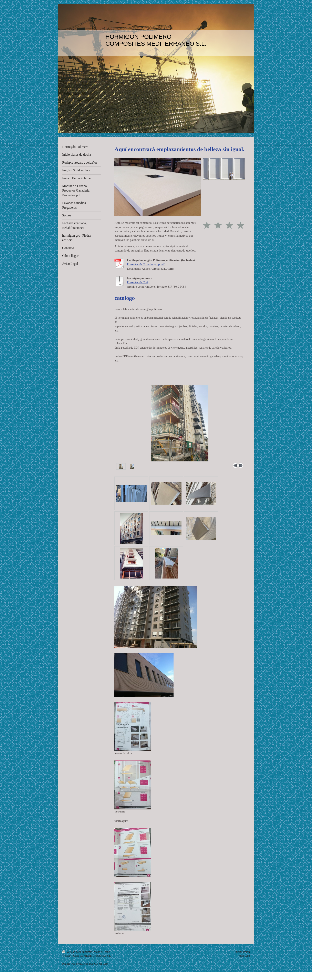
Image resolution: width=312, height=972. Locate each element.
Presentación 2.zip (138, 282)
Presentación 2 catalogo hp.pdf (146, 264)
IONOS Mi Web (98, 963)
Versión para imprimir (77, 951)
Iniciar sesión (242, 951)
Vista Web (244, 955)
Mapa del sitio (102, 951)
